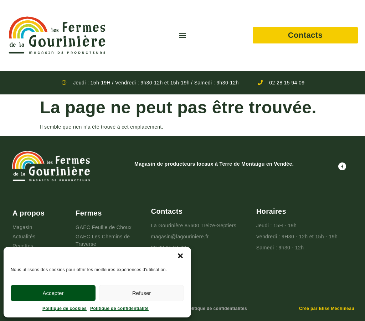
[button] (180, 255)
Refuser (141, 293)
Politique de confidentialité (119, 308)
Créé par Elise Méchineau (326, 308)
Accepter (52, 293)
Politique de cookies (64, 308)
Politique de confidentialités (216, 308)
